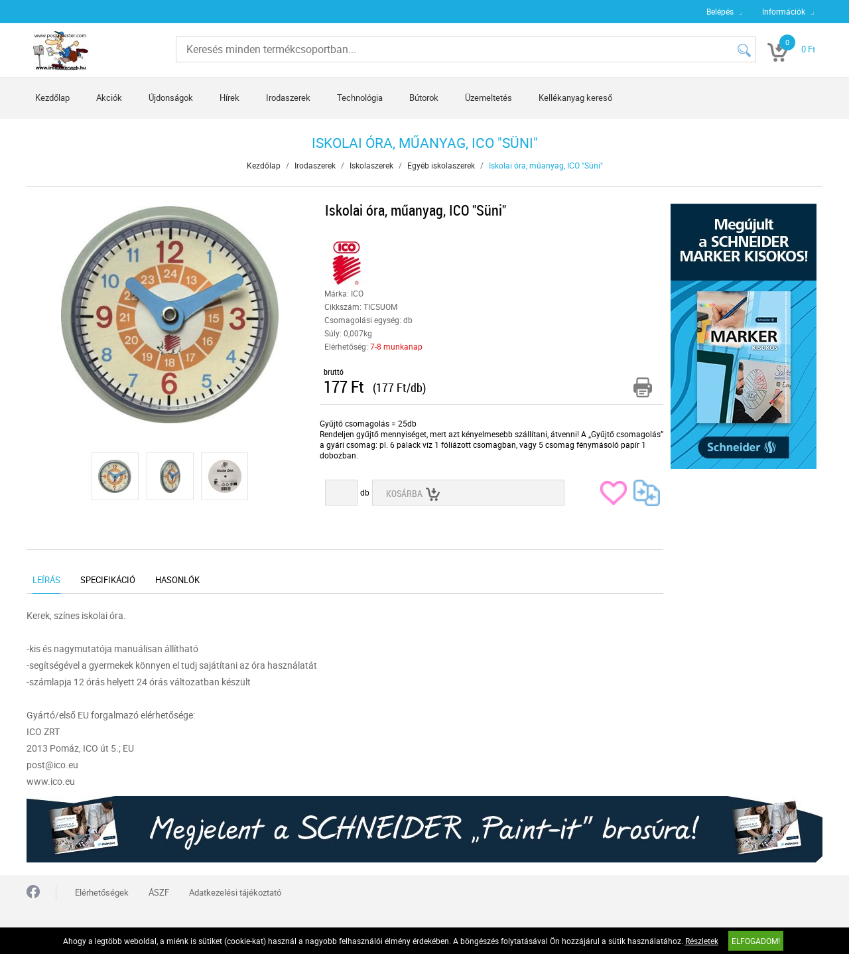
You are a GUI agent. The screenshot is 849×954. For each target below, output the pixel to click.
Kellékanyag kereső (575, 97)
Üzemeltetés (488, 97)
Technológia (360, 97)
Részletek (701, 940)
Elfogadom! (756, 940)
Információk (783, 11)
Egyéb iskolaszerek (441, 165)
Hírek (229, 97)
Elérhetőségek (102, 892)
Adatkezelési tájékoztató (235, 892)
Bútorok (423, 97)
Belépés (720, 11)
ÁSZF (159, 892)
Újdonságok (171, 97)
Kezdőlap (52, 97)
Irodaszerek (288, 97)
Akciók (109, 97)
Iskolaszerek (371, 165)
